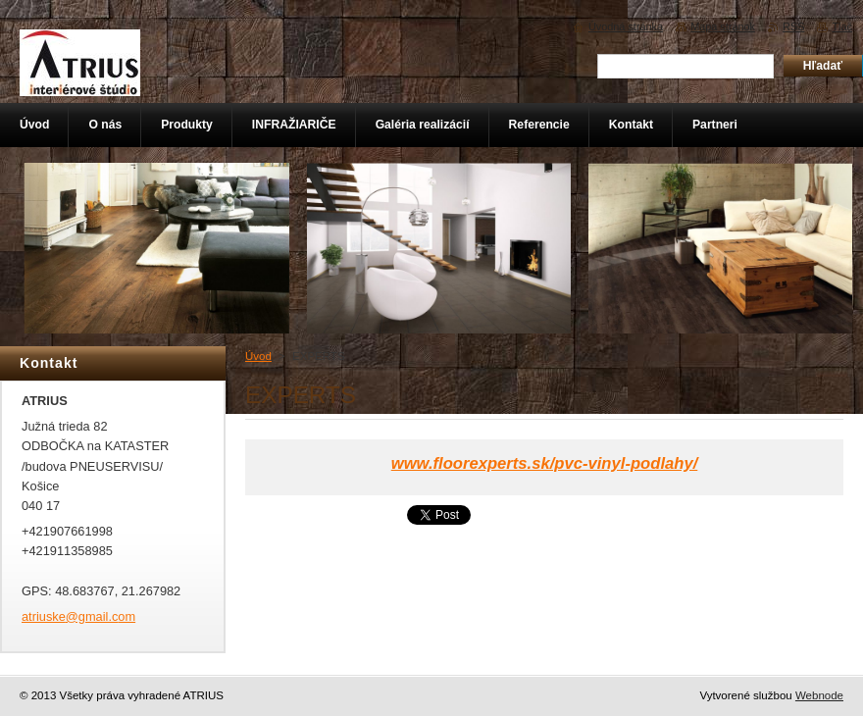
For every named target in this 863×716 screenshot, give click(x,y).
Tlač (842, 26)
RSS (793, 26)
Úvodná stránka (625, 26)
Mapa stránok (722, 26)
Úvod (258, 356)
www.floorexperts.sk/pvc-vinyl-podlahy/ (544, 463)
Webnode (819, 695)
